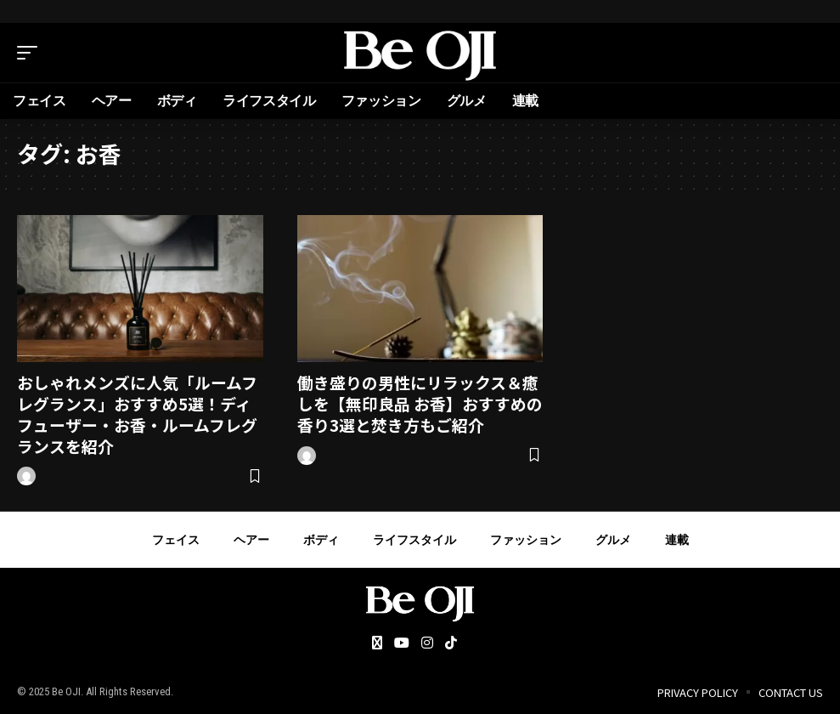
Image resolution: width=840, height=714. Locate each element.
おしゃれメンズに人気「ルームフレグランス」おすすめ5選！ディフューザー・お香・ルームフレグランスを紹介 (137, 413)
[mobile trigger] (31, 53)
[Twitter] (377, 644)
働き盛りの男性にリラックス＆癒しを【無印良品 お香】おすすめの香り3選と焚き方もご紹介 (420, 403)
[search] (810, 52)
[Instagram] (427, 644)
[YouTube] (401, 644)
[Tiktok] (451, 644)
